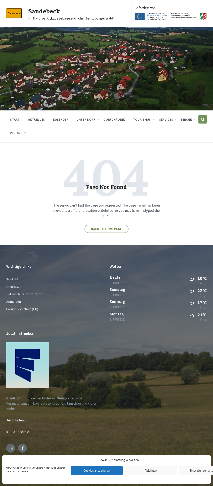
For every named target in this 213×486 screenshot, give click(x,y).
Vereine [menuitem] (16, 133)
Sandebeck (44, 11)
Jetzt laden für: (18, 420)
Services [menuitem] (166, 119)
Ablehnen (151, 471)
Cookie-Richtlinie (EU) (22, 309)
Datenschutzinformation (24, 294)
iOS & (11, 432)
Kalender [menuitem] (60, 119)
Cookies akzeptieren (96, 471)
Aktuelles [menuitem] (36, 119)
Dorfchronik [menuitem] (114, 119)
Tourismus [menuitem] (142, 119)
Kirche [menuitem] (186, 119)
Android (23, 432)
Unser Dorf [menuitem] (86, 119)
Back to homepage (106, 229)
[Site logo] (14, 17)
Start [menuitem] (15, 119)
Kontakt (12, 279)
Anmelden (13, 301)
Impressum (14, 286)
